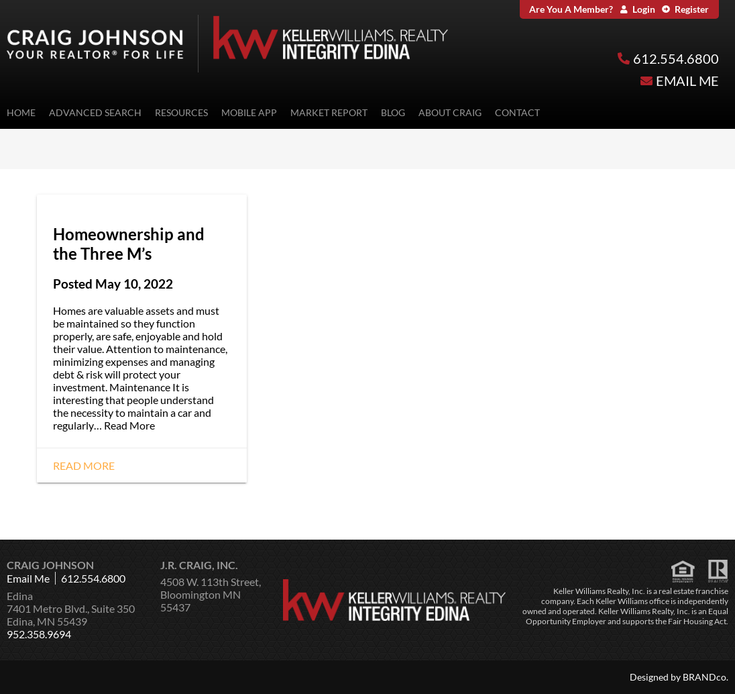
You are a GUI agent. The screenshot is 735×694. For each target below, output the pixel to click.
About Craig (450, 112)
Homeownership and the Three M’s (129, 243)
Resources (181, 112)
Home (21, 112)
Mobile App (249, 112)
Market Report (329, 112)
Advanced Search (95, 112)
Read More (129, 425)
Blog (393, 112)
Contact (517, 112)
